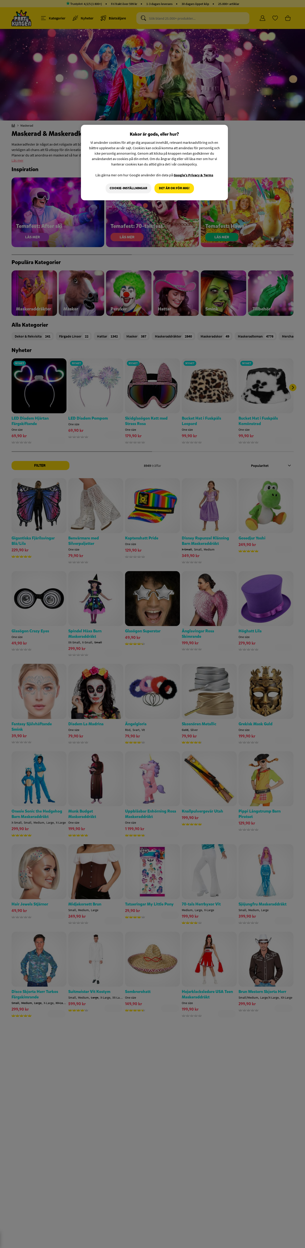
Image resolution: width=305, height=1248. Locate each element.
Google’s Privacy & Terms (193, 175)
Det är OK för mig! (174, 188)
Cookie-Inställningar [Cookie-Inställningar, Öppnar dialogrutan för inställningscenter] (128, 188)
